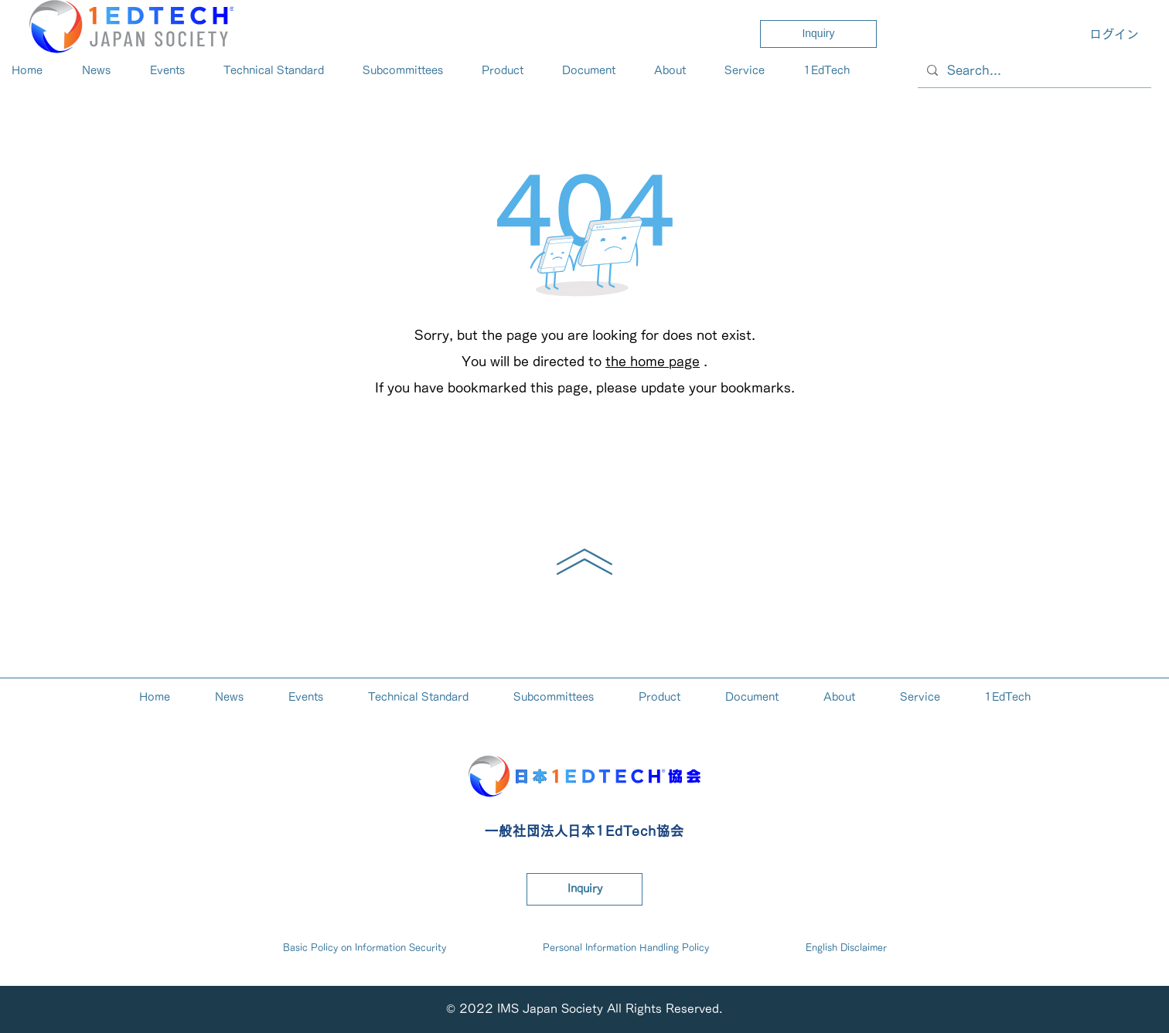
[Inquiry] (818, 34)
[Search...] (1033, 70)
